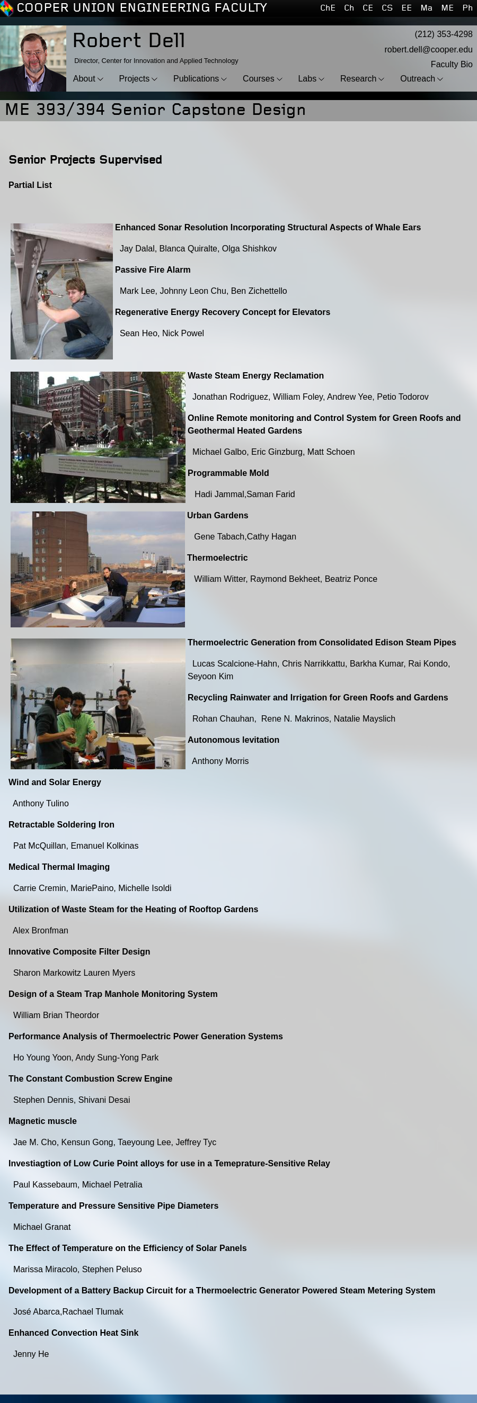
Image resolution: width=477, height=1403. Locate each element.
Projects (134, 78)
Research (358, 78)
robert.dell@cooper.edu (428, 49)
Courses (259, 78)
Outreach (417, 78)
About (84, 78)
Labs (307, 78)
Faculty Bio (452, 64)
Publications (196, 78)
